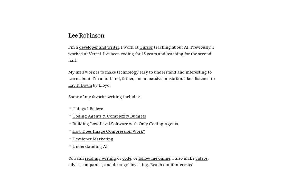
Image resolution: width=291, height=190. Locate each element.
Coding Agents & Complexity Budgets (109, 116)
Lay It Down (80, 85)
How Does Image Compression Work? (108, 131)
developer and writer (99, 47)
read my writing (100, 158)
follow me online (154, 158)
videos (201, 158)
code (126, 158)
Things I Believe (87, 109)
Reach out (160, 165)
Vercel (95, 54)
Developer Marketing (92, 139)
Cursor (146, 47)
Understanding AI (90, 146)
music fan (172, 79)
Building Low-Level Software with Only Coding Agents (125, 124)
